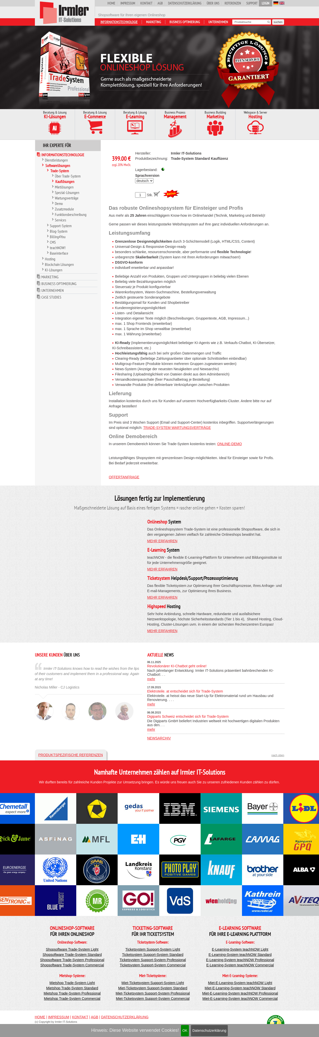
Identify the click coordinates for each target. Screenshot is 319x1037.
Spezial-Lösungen (67, 192)
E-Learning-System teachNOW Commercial (240, 965)
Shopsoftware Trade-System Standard (72, 955)
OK (184, 1031)
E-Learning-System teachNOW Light (240, 949)
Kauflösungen (64, 181)
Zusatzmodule (64, 208)
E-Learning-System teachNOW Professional (240, 960)
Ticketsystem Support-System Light (152, 949)
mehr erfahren (162, 541)
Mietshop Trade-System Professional (72, 993)
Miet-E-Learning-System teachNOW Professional (240, 993)
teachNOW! (58, 247)
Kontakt (146, 3)
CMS (53, 242)
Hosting (50, 258)
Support (251, 3)
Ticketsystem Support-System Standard (152, 955)
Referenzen (233, 3)
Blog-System (58, 231)
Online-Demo (229, 444)
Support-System (61, 225)
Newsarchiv (159, 738)
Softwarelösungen (57, 165)
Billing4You (58, 236)
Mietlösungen (64, 186)
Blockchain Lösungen (59, 264)
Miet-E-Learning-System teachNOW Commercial (240, 999)
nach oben (277, 755)
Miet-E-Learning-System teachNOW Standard (240, 988)
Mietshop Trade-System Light (72, 983)
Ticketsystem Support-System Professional (153, 960)
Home (111, 3)
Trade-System (59, 170)
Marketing (153, 22)
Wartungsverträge (67, 197)
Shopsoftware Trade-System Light (72, 949)
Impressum (127, 3)
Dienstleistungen (56, 160)
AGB (160, 3)
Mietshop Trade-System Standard (72, 988)
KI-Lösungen (53, 269)
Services (60, 219)
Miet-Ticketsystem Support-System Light (152, 983)
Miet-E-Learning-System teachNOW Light (240, 983)
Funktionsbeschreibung (70, 214)
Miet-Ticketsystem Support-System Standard (152, 988)
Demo (59, 203)
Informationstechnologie (119, 22)
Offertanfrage (124, 477)
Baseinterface (59, 253)
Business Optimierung (184, 22)
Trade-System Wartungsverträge (177, 428)
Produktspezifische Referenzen (70, 755)
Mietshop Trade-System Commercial (72, 999)
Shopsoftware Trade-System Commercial (72, 965)
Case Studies (51, 297)
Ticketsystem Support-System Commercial (153, 965)
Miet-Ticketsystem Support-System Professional (153, 993)
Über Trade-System (67, 175)
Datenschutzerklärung (209, 1031)
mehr (151, 679)
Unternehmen (218, 22)
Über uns (213, 3)
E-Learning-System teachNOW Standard (240, 955)
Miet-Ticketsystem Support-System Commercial (152, 999)
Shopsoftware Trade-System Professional (72, 960)
